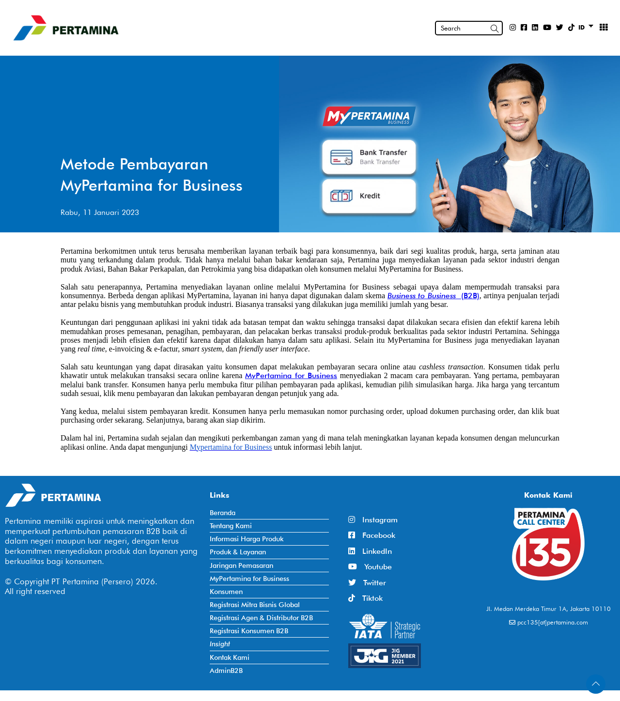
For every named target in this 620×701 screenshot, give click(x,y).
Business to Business (422, 295)
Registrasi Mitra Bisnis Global (255, 604)
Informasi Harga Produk (246, 538)
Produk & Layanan (238, 552)
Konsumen (226, 591)
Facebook (371, 535)
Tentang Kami (231, 525)
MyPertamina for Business (291, 375)
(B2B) (468, 295)
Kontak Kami (229, 657)
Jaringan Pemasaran (241, 565)
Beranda (222, 512)
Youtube (370, 566)
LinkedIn (370, 551)
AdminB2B (226, 670)
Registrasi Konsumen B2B (249, 630)
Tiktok (365, 598)
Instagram (373, 519)
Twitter (367, 582)
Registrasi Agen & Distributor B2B (261, 617)
